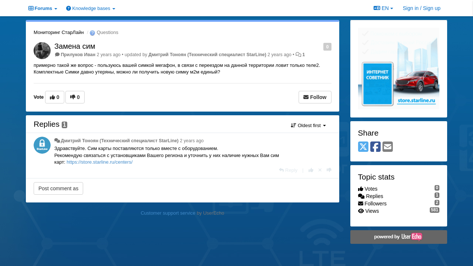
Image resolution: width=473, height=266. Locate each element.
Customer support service (168, 213)
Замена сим (74, 46)
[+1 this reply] (311, 170)
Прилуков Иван (78, 54)
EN (383, 8)
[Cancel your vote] (320, 170)
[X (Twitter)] (363, 147)
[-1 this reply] (329, 170)
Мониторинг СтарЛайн (59, 32)
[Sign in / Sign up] (421, 8)
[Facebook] (375, 147)
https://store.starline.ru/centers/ (99, 162)
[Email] (387, 147)
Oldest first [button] (308, 125)
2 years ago (192, 140)
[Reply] (288, 170)
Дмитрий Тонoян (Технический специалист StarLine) (207, 54)
